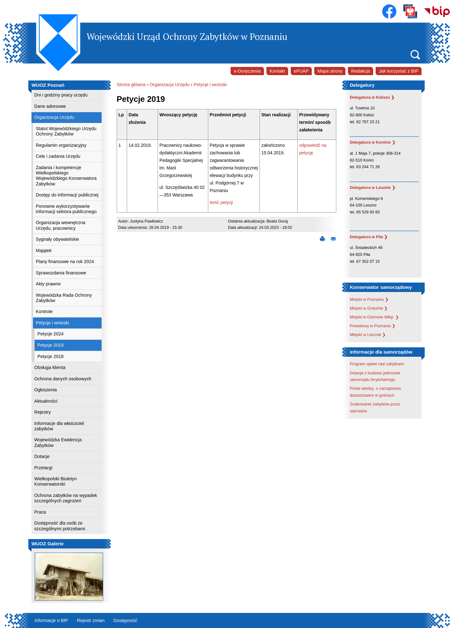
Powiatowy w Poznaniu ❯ (372, 325)
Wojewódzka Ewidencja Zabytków (58, 442)
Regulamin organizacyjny (61, 145)
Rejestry (42, 412)
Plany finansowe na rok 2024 (65, 261)
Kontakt (277, 71)
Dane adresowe (50, 106)
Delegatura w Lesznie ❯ (372, 187)
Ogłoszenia (45, 389)
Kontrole (44, 311)
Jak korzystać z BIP (398, 71)
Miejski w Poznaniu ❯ (369, 299)
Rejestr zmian (90, 620)
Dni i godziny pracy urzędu (61, 94)
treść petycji (221, 202)
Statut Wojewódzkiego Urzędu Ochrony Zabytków (66, 131)
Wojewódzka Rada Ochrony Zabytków (64, 298)
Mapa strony (329, 71)
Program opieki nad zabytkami (377, 363)
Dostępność (125, 620)
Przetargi (43, 467)
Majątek (44, 250)
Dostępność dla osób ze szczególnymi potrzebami (59, 526)
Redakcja (360, 71)
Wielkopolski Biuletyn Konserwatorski (55, 481)
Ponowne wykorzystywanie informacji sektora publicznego (66, 209)
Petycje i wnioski (52, 322)
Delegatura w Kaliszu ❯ (372, 97)
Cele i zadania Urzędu (58, 156)
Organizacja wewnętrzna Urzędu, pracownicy (61, 225)
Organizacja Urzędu (54, 117)
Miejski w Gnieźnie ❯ (369, 308)
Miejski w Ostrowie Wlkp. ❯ (374, 317)
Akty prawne (48, 283)
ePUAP (301, 71)
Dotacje (42, 456)
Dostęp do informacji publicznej (67, 194)
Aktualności (46, 401)
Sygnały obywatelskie (57, 239)
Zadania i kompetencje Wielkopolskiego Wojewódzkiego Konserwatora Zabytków (66, 175)
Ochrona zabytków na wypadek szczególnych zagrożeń (65, 498)
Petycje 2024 (50, 333)
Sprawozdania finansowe (61, 272)
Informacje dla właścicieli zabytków (59, 426)
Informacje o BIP (51, 620)
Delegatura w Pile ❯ (369, 236)
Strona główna (131, 84)
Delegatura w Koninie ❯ (372, 142)
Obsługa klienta (49, 367)
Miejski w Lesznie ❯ (368, 334)
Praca (40, 512)
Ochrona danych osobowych (63, 378)
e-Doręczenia (247, 71)
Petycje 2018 (50, 356)
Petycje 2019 (50, 345)
